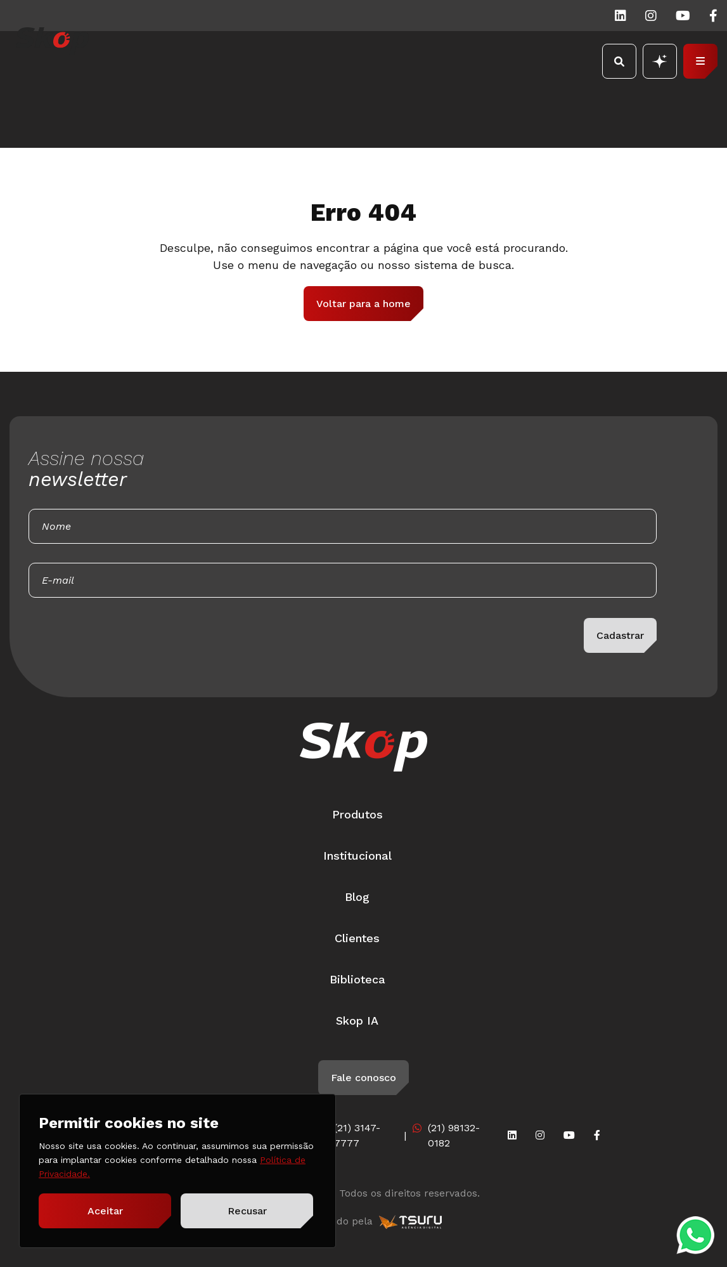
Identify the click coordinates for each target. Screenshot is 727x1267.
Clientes (357, 938)
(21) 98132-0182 (454, 1135)
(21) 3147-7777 (357, 1135)
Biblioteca (357, 979)
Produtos (357, 814)
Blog (357, 896)
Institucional (357, 855)
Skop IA (357, 1020)
